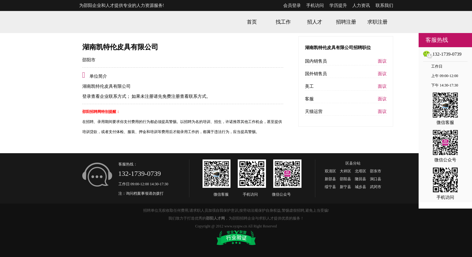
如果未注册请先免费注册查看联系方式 (169, 96)
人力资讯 (361, 5)
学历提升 (338, 5)
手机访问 (315, 5)
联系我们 (384, 5)
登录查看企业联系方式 (104, 96)
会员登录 (292, 5)
